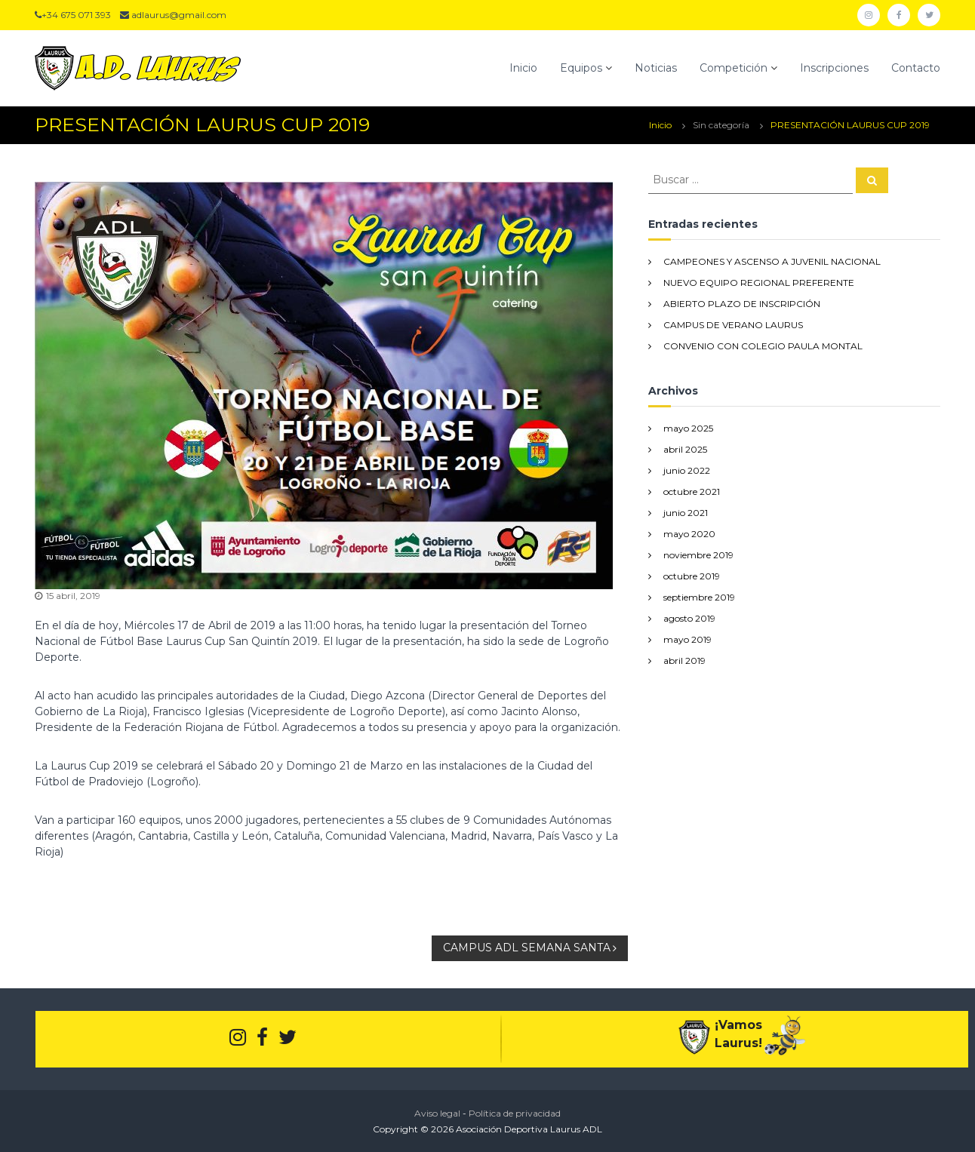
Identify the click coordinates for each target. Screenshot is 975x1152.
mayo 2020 (689, 533)
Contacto (915, 68)
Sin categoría (721, 125)
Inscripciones (834, 68)
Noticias (656, 68)
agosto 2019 (689, 618)
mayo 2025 (688, 428)
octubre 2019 (691, 576)
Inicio (523, 68)
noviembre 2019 (698, 555)
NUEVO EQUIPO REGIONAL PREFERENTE (758, 282)
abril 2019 (684, 660)
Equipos (581, 68)
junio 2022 (686, 470)
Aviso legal (437, 1113)
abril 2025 (685, 449)
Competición (733, 68)
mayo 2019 (687, 639)
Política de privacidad (515, 1113)
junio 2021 (685, 512)
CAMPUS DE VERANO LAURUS (733, 324)
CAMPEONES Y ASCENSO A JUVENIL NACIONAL (772, 261)
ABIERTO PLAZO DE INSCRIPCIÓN (741, 303)
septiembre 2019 (699, 597)
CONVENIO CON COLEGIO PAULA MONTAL (763, 346)
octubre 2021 (691, 491)
